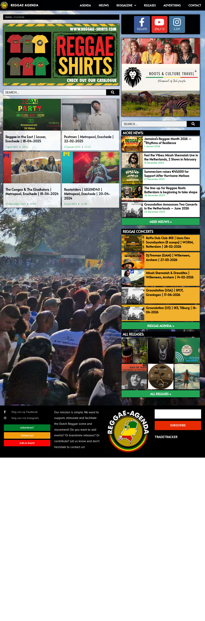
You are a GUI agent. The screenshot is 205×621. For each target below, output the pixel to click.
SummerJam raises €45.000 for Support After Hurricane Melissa (166, 173)
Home (8, 17)
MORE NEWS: (133, 132)
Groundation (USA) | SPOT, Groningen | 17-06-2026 (164, 292)
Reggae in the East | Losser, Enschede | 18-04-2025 (25, 138)
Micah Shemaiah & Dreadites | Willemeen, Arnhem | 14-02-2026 (169, 275)
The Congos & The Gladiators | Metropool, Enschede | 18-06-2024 (32, 191)
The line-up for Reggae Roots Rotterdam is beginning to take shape (170, 190)
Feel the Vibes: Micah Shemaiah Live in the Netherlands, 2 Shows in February (171, 157)
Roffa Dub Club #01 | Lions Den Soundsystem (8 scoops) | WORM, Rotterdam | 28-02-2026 (169, 242)
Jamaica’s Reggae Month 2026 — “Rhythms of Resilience (168, 140)
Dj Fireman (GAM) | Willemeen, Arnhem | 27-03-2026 (168, 257)
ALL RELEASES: (133, 334)
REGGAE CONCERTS (138, 231)
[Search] (112, 92)
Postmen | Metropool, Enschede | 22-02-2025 (89, 138)
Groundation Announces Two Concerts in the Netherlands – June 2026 (170, 206)
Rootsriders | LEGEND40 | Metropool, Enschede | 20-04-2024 (87, 193)
